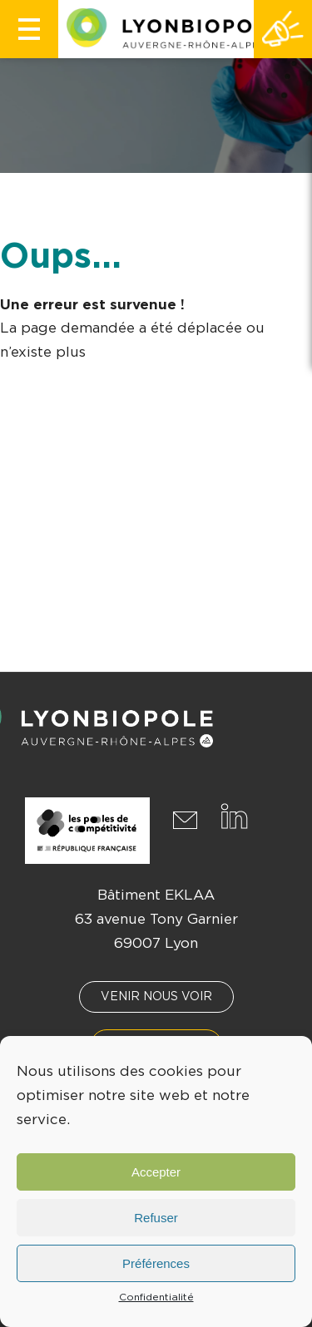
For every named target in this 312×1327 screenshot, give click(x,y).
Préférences (156, 1263)
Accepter (156, 1172)
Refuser (156, 1218)
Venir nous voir (156, 997)
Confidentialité (156, 1297)
